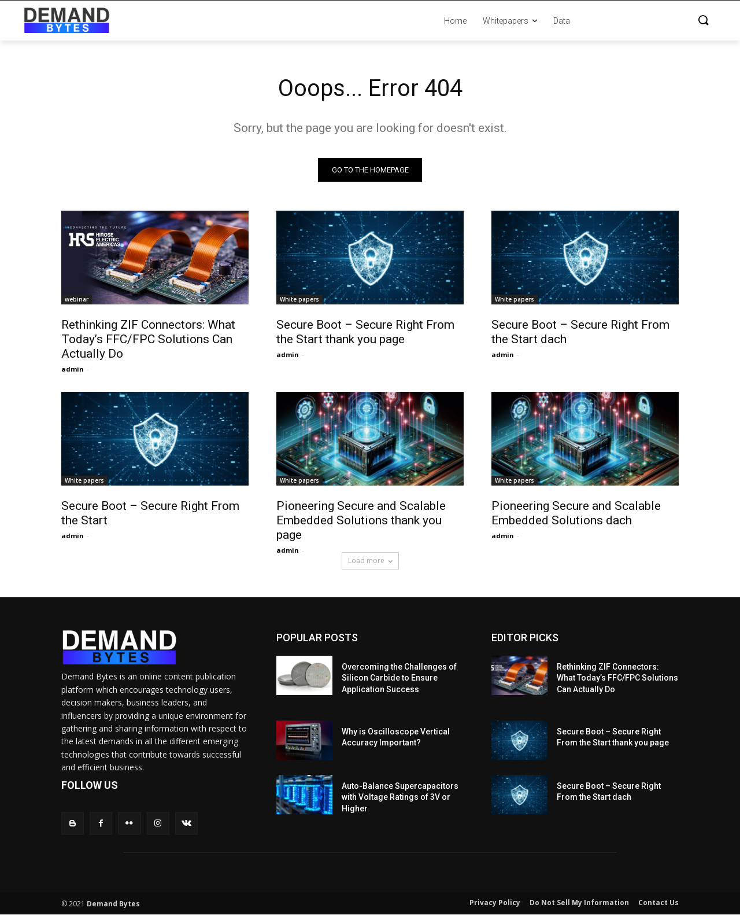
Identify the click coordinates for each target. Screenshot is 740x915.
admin (72, 369)
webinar (76, 299)
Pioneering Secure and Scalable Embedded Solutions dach (576, 513)
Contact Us (658, 903)
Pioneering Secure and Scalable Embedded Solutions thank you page (361, 520)
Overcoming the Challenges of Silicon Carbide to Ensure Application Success (399, 678)
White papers (299, 299)
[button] (647, 21)
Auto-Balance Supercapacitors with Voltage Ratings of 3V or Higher (400, 797)
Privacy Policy (494, 903)
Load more (370, 560)
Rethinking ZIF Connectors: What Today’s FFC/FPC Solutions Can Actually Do (148, 339)
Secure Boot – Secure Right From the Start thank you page (365, 332)
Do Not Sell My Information (579, 903)
